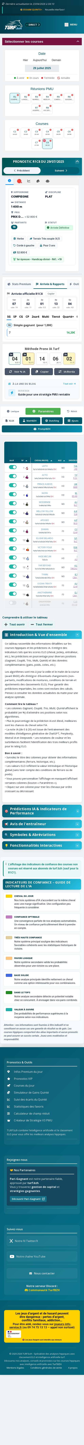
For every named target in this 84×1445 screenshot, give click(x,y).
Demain (56, 60)
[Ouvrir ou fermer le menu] (71, 24)
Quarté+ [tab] (68, 317)
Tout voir (69, 383)
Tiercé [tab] (56, 317)
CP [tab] (27, 317)
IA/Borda (64, 371)
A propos (73, 1367)
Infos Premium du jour (25, 1072)
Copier (51, 293)
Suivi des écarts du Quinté (27, 1099)
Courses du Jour (21, 1085)
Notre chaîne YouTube (27, 1256)
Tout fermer (42, 624)
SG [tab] (9, 317)
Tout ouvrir (14, 624)
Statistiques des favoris (25, 1106)
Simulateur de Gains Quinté (28, 1092)
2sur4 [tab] (35, 317)
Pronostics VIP (19, 1079)
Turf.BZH (57, 1364)
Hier (25, 60)
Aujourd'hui (40, 60)
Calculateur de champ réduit (28, 1113)
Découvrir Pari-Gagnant (28, 1199)
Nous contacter (42, 1273)
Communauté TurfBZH (42, 1290)
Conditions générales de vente (46, 1367)
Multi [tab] (45, 317)
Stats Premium (19, 284)
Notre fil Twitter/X (24, 1241)
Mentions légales (15, 1367)
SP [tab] (15, 317)
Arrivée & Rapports (50, 284)
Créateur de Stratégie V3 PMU (29, 1120)
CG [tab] (21, 317)
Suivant (61, 170)
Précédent (22, 170)
